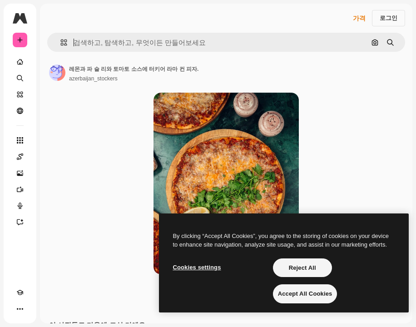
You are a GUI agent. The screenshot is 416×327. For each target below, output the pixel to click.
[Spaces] (20, 156)
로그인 (388, 18)
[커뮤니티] (20, 111)
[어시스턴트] (20, 222)
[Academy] (20, 292)
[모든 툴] (20, 140)
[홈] (20, 61)
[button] (60, 42)
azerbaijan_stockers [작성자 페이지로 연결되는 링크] (93, 78)
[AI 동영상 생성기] (20, 189)
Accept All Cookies (305, 293)
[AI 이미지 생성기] (20, 173)
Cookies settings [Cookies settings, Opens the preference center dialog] (197, 267)
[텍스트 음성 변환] (20, 205)
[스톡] (20, 94)
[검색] (20, 78)
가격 (359, 18)
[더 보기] (20, 309)
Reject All (302, 267)
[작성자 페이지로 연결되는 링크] (57, 72)
